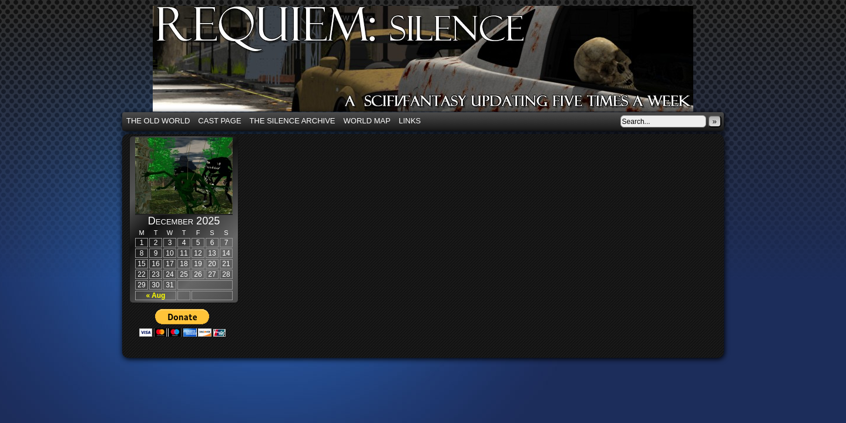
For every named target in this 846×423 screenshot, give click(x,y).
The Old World (158, 120)
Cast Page (219, 120)
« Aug (156, 295)
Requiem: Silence (440, 62)
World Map (367, 120)
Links (410, 120)
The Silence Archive (292, 120)
